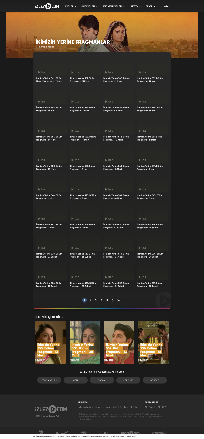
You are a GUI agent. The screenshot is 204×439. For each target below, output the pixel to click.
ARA (165, 6)
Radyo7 (62, 433)
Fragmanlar (49, 380)
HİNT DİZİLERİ (89, 6)
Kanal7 (40, 433)
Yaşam (102, 380)
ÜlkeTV (104, 433)
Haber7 (130, 433)
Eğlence (128, 380)
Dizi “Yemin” (150, 407)
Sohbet (154, 380)
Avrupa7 (84, 433)
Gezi (75, 380)
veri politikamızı (118, 436)
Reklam (98, 407)
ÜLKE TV (135, 6)
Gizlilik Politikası (120, 407)
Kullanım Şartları (85, 407)
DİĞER (150, 6)
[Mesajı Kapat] (201, 436)
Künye (107, 407)
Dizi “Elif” (162, 407)
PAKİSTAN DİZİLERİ (114, 6)
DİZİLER (70, 6)
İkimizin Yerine (45, 47)
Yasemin (159, 433)
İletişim (134, 407)
